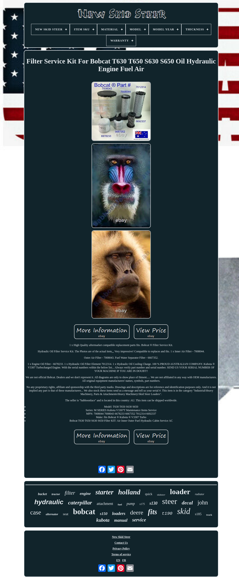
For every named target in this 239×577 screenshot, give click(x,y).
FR (124, 560)
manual (120, 520)
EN (118, 560)
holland (129, 492)
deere (136, 512)
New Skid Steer (121, 537)
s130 (153, 503)
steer (169, 501)
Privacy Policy (121, 548)
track (209, 514)
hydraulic (48, 502)
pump (131, 504)
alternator (52, 514)
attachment (105, 504)
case (35, 512)
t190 (167, 513)
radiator (199, 494)
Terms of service (121, 554)
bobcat (84, 511)
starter (104, 492)
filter (70, 493)
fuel (120, 504)
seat (65, 514)
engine (85, 493)
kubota (102, 520)
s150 (103, 513)
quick (148, 494)
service (139, 520)
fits (152, 512)
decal (187, 503)
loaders (118, 513)
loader (180, 491)
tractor (56, 494)
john (202, 502)
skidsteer (161, 494)
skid (183, 511)
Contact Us (121, 542)
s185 (198, 514)
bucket (42, 494)
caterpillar (80, 503)
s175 (142, 504)
